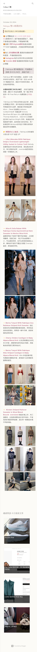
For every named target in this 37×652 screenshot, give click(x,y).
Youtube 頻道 (11, 61)
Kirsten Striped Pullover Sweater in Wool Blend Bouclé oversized (15, 412)
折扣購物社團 (14, 53)
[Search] (32, 3)
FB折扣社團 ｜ (7, 14)
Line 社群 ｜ (17, 14)
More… (24, 14)
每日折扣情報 (12, 501)
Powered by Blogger (18, 646)
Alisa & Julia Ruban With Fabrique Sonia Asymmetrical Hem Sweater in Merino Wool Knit (18, 231)
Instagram (10, 58)
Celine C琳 (7, 7)
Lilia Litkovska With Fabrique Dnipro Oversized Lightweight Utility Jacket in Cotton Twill (16, 141)
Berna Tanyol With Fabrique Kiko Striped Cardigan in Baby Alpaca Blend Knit (16, 352)
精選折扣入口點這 (12, 132)
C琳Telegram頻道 (16, 44)
